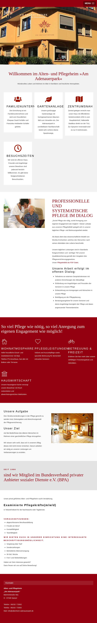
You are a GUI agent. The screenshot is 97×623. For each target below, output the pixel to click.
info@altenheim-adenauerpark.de (20, 611)
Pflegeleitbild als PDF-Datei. (68, 262)
